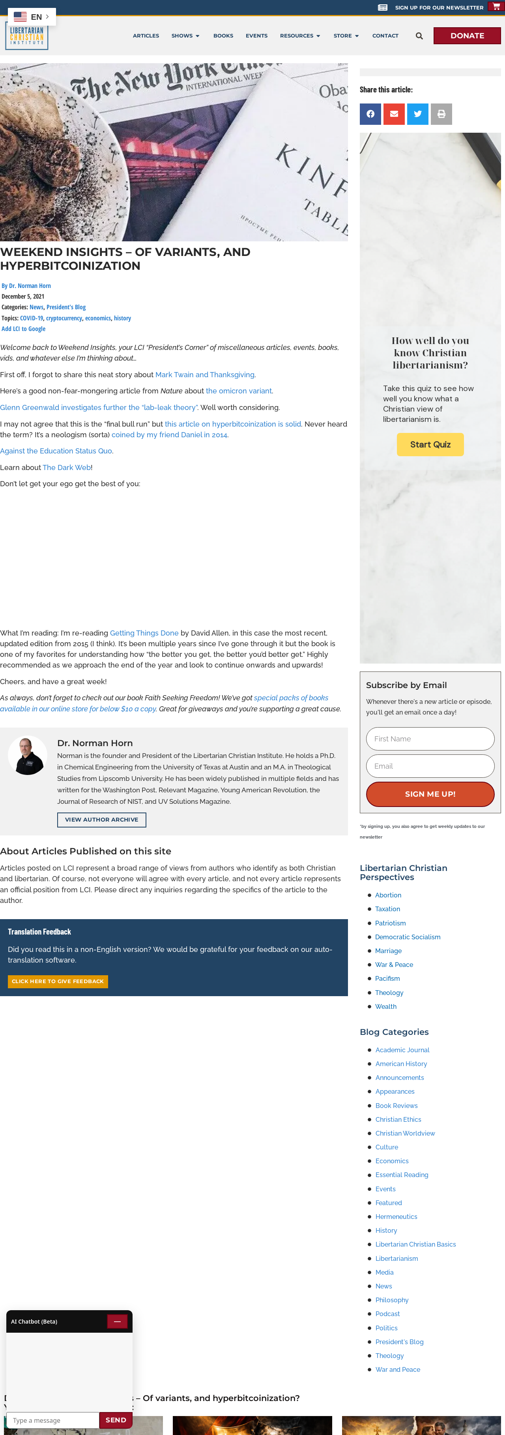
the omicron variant (239, 391)
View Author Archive (101, 819)
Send (116, 1420)
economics (98, 318)
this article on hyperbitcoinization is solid (233, 424)
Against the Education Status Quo (56, 451)
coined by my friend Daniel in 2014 (169, 435)
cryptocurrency (64, 318)
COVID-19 (31, 318)
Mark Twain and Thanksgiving (204, 375)
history (122, 318)
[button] (419, 35)
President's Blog (66, 307)
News (36, 307)
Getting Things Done (144, 633)
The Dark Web (67, 467)
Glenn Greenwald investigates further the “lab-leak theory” (98, 407)
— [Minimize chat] (117, 1321)
